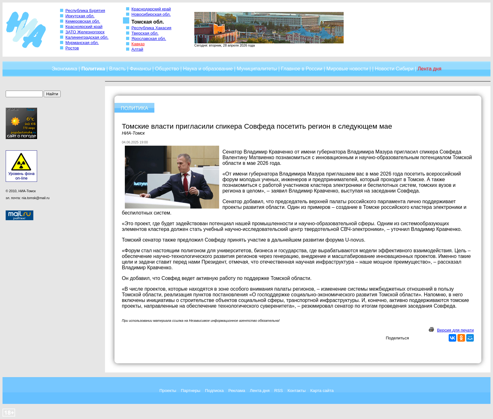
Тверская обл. (144, 33)
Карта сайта (322, 390)
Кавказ (138, 44)
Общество (167, 68)
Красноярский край (83, 26)
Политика (93, 68)
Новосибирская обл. (151, 14)
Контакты (296, 390)
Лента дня (259, 390)
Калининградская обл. (86, 37)
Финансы (140, 68)
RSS (278, 390)
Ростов (72, 48)
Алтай (137, 49)
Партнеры (190, 390)
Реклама (236, 390)
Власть (117, 68)
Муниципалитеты (257, 68)
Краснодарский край (151, 9)
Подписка (214, 390)
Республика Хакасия (151, 27)
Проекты (167, 390)
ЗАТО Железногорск (84, 32)
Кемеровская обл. (82, 21)
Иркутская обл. (80, 16)
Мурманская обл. (82, 42)
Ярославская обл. (148, 38)
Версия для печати (455, 330)
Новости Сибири (394, 68)
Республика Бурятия (85, 10)
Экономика (64, 68)
